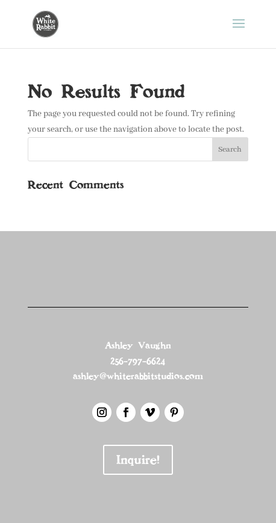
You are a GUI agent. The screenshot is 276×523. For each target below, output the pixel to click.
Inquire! (138, 460)
